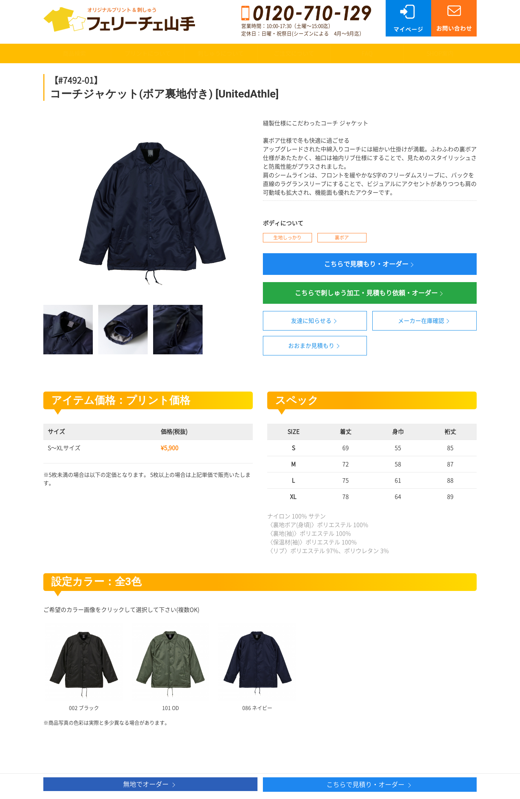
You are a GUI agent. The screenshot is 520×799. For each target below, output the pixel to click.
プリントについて (148, 53)
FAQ (367, 53)
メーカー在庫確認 (424, 321)
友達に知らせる (315, 321)
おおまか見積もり (315, 346)
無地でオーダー (150, 785)
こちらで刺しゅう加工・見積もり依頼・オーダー (370, 293)
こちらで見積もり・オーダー (370, 264)
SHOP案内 (440, 53)
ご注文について (294, 53)
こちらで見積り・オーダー (369, 785)
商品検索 (74, 53)
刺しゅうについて (221, 53)
